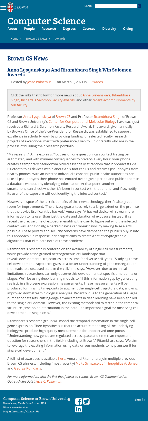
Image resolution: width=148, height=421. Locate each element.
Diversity (109, 28)
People (29, 28)
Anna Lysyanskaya (96, 95)
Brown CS (63, 116)
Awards (97, 82)
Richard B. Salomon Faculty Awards (48, 100)
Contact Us (32, 411)
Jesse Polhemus (39, 82)
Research (49, 28)
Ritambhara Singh (107, 116)
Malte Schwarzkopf (90, 363)
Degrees (69, 28)
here (61, 358)
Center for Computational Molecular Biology (82, 121)
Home (14, 38)
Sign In (140, 399)
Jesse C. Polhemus (48, 381)
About (12, 28)
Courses (89, 28)
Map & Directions (13, 411)
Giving (128, 28)
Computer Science (46, 20)
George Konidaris (27, 368)
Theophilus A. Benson (122, 363)
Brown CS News (37, 38)
